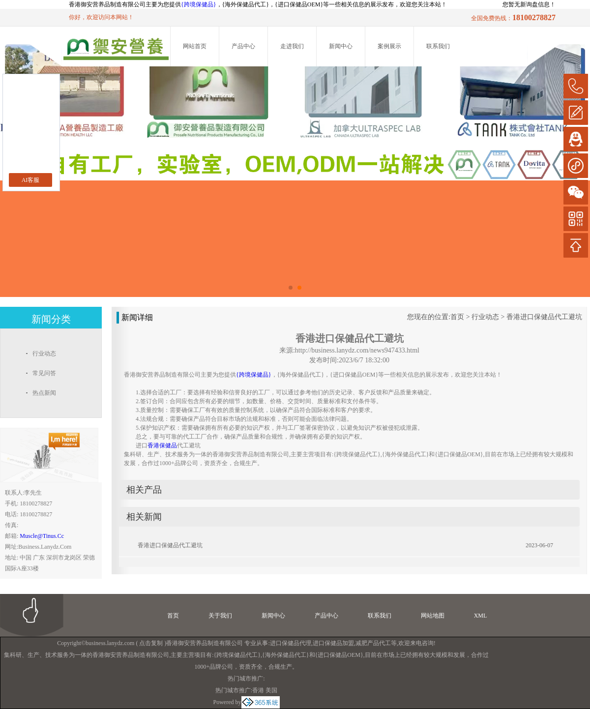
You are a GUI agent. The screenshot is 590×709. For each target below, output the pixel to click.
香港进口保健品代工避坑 (544, 317)
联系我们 (438, 46)
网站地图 (432, 615)
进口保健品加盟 (333, 643)
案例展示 (389, 46)
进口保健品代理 (290, 643)
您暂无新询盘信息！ (529, 4)
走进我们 (292, 46)
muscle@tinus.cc (42, 535)
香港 (258, 690)
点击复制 (151, 643)
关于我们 (220, 615)
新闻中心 (341, 46)
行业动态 (485, 317)
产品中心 (243, 46)
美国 (271, 690)
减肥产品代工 (373, 643)
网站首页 (194, 46)
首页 (457, 317)
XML (480, 615)
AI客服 (31, 180)
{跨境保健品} (198, 4)
